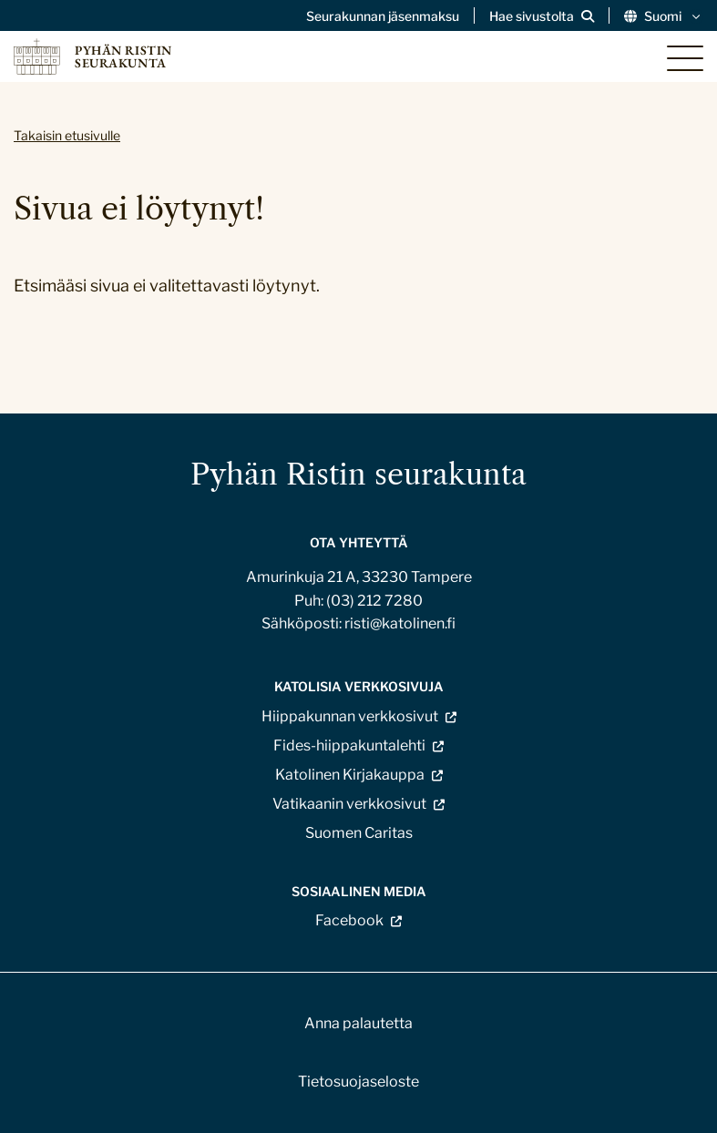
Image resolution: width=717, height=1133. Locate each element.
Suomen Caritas (359, 833)
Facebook (349, 921)
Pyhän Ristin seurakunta (358, 474)
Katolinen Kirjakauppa (350, 774)
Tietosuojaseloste (358, 1081)
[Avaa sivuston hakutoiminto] (541, 16)
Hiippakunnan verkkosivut (349, 716)
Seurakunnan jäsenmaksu (382, 16)
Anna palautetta (358, 1023)
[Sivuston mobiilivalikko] (685, 58)
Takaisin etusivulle (67, 135)
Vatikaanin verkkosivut (349, 803)
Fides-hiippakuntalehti (349, 745)
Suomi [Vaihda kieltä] (663, 16)
